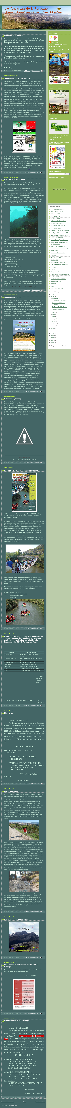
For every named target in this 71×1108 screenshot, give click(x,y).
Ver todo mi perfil (55, 46)
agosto (54, 312)
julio (53, 314)
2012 (52, 328)
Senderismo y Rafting (12, 399)
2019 (52, 294)
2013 (52, 296)
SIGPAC (53, 269)
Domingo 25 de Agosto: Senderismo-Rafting (21, 470)
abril (53, 321)
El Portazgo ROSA (56, 228)
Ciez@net (53, 255)
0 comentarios (36, 71)
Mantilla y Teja (54, 260)
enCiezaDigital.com (56, 257)
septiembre (55, 298)
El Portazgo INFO (55, 214)
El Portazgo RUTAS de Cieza (58, 221)
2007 (52, 340)
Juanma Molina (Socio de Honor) (59, 240)
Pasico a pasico (55, 276)
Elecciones (8, 713)
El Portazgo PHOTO (56, 216)
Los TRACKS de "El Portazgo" (59, 211)
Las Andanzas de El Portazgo (26, 8)
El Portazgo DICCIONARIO (58, 225)
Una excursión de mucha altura (16, 919)
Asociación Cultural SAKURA (58, 279)
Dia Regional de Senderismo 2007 (60, 233)
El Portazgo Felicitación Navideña (60, 230)
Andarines (53, 286)
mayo (54, 319)
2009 (52, 335)
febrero (54, 323)
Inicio (24, 1102)
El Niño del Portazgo (12, 791)
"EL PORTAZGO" (55, 42)
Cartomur (53, 267)
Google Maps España (56, 272)
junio (53, 316)
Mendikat (53, 283)
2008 (52, 338)
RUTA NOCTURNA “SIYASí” (15, 180)
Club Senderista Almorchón (58, 209)
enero (54, 326)
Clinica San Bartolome (57, 288)
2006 (52, 342)
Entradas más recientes (7, 1102)
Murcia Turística (55, 250)
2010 (52, 333)
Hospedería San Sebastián (58, 253)
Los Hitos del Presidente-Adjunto (59, 235)
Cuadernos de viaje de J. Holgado (60, 274)
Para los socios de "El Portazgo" (16, 1021)
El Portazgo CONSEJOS (57, 223)
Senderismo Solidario (12, 297)
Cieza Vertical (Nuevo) (57, 237)
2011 (52, 331)
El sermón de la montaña (13, 36)
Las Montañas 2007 (56, 281)
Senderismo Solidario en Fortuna (17, 78)
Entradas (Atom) (13, 1105)
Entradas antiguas (40, 1102)
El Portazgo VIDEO (56, 218)
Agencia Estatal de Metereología (59, 264)
